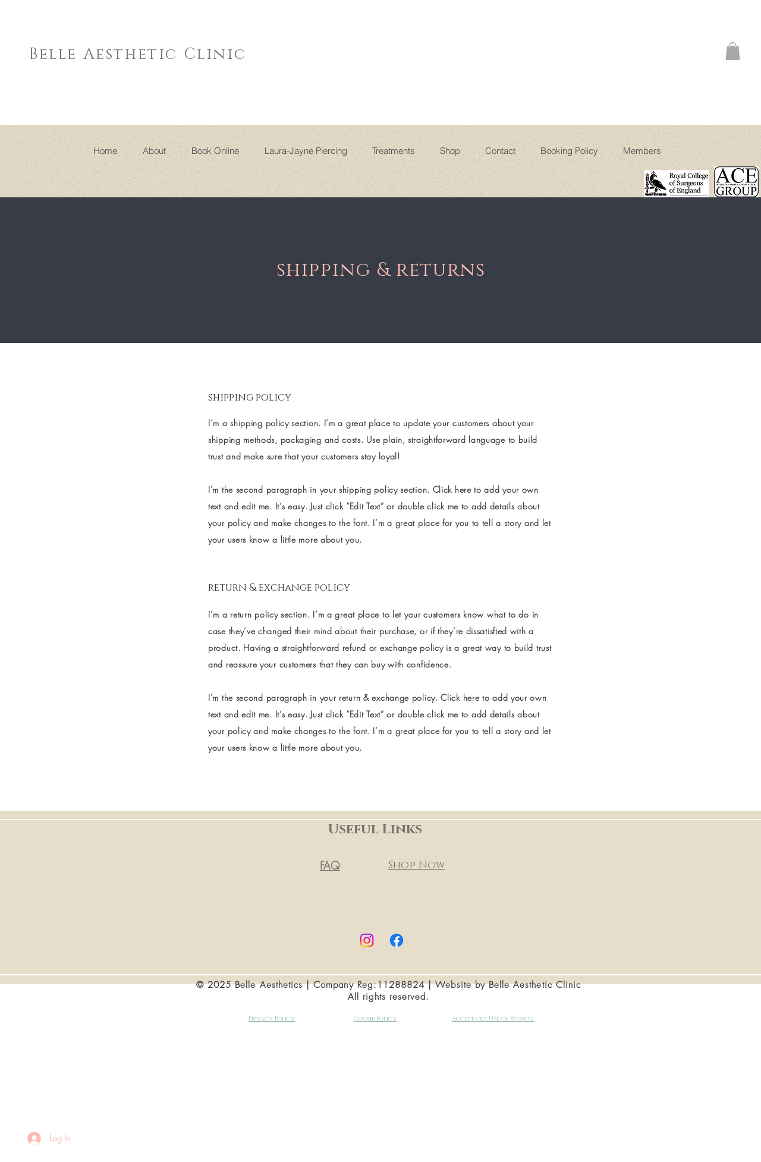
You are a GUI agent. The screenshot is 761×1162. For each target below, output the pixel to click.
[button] (732, 51)
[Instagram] (367, 940)
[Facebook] (396, 940)
